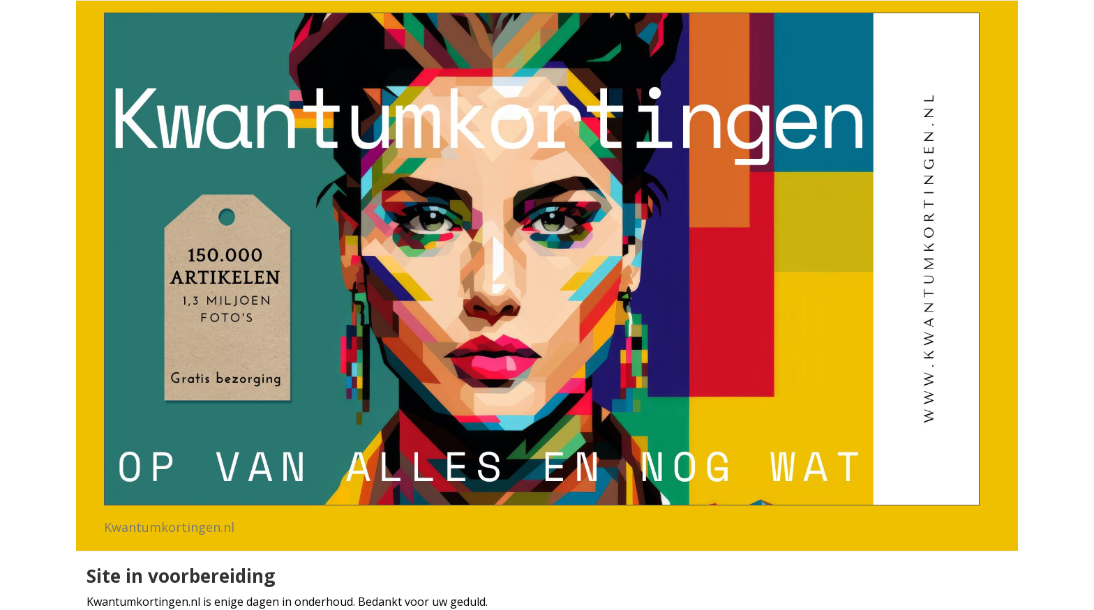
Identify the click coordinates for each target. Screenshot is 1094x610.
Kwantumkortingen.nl (169, 527)
